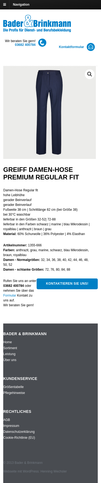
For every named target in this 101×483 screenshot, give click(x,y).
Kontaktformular (71, 47)
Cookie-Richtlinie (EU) (19, 438)
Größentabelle (13, 387)
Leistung (9, 354)
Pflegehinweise (14, 393)
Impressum (11, 426)
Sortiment (10, 348)
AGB (6, 420)
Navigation (21, 4)
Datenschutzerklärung (19, 432)
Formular (9, 295)
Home (7, 342)
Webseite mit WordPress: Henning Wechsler (35, 471)
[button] (90, 74)
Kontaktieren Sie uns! (67, 283)
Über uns (9, 360)
